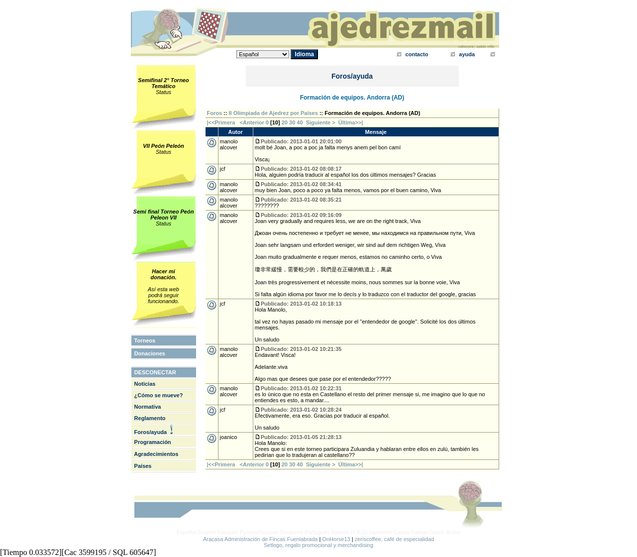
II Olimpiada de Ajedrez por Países (273, 113)
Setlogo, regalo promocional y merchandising (318, 545)
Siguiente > (322, 122)
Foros (214, 113)
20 (285, 122)
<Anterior (251, 122)
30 (292, 122)
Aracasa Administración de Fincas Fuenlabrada (260, 539)
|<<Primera (221, 122)
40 (300, 122)
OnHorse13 (336, 539)
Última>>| (350, 122)
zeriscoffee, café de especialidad (394, 539)
